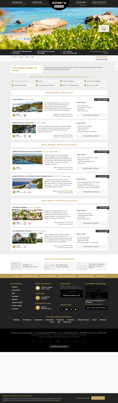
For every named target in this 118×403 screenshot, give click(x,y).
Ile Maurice (27, 320)
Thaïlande (60, 320)
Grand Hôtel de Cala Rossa (29, 123)
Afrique (15, 287)
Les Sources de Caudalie (29, 231)
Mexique (103, 320)
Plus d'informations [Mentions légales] (54, 401)
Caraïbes (15, 296)
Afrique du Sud (83, 320)
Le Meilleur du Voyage (95, 284)
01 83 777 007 (101, 57)
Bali (59, 322)
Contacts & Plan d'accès (67, 276)
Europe (21, 57)
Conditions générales (86, 276)
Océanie (15, 309)
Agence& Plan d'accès (43, 308)
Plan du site (101, 276)
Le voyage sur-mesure (48, 276)
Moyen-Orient (17, 302)
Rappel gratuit (101, 59)
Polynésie (49, 320)
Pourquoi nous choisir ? (29, 276)
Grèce (52, 322)
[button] (47, 81)
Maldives (16, 320)
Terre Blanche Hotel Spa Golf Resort (35, 152)
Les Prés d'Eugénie (26, 207)
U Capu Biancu (23, 99)
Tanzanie (70, 320)
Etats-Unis (67, 322)
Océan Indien (17, 305)
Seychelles (39, 320)
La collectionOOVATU (43, 298)
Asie (13, 293)
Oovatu (14, 57)
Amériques (16, 290)
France (103, 27)
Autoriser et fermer (98, 399)
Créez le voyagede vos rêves (44, 288)
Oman (94, 320)
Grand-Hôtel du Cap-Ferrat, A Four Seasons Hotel (41, 176)
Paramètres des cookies (83, 399)
